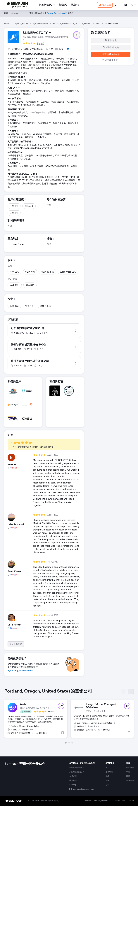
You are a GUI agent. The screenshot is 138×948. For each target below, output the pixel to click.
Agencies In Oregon (68, 23)
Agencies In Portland (91, 23)
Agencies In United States (43, 23)
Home (7, 23)
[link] (63, 5)
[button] (118, 4)
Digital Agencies (21, 23)
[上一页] (123, 835)
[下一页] (131, 835)
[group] (69, 859)
